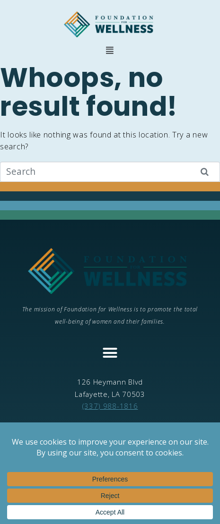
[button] (110, 50)
